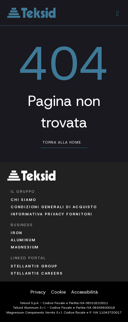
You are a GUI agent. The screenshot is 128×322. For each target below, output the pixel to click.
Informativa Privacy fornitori (51, 214)
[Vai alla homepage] (31, 13)
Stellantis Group (34, 266)
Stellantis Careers (37, 273)
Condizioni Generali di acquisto (54, 207)
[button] (118, 13)
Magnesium (25, 247)
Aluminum (23, 240)
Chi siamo (23, 199)
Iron (17, 232)
